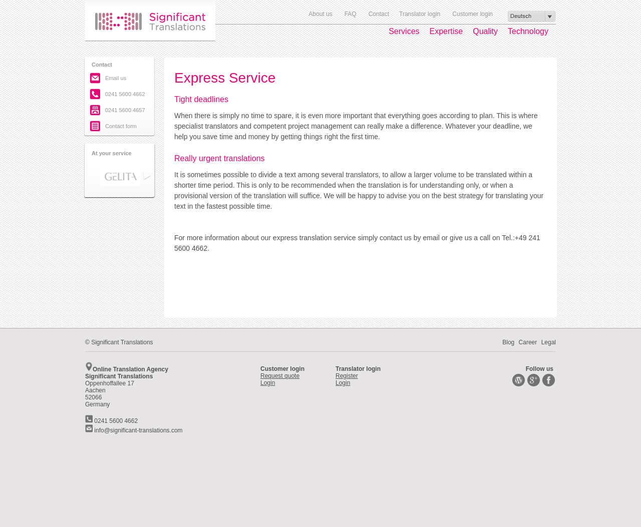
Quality (485, 31)
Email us (115, 78)
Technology (528, 31)
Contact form (121, 126)
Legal (548, 342)
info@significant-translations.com (134, 430)
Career (528, 342)
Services (404, 31)
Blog (508, 342)
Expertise (446, 31)
